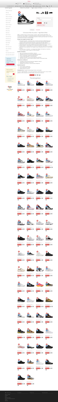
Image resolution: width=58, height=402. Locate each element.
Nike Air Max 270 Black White (22, 180)
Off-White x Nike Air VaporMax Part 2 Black (24, 304)
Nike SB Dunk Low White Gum (32, 119)
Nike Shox (7, 44)
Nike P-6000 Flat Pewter (21, 134)
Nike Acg (7, 12)
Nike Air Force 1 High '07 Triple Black (51, 366)
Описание (32, 29)
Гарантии (6, 400)
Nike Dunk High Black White (40, 320)
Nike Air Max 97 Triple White (31, 196)
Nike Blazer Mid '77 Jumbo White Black (33, 320)
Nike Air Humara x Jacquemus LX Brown (33, 273)
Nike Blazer (8, 28)
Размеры (6, 395)
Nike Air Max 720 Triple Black (50, 196)
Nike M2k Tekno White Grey (50, 227)
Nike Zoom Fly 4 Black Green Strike (51, 289)
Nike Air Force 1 (8, 14)
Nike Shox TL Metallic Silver (31, 242)
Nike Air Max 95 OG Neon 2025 (50, 134)
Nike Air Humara (8, 18)
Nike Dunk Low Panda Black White (42, 103)
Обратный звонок (10, 64)
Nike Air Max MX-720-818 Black (41, 196)
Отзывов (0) (38, 29)
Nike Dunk (7, 32)
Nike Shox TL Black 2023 (21, 242)
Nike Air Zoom (8, 26)
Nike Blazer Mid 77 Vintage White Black (24, 320)
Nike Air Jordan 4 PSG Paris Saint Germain (24, 227)
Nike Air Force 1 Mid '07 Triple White (51, 335)
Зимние (7, 50)
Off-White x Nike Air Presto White (32, 304)
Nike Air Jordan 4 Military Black (32, 227)
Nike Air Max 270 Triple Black (32, 180)
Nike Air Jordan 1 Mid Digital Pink (32, 211)
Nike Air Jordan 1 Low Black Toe (50, 149)
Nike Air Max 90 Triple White (50, 88)
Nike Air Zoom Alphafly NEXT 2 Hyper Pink (43, 289)
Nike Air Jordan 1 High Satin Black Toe (42, 211)
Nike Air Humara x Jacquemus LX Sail (23, 273)
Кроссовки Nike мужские (10, 54)
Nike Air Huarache (9, 16)
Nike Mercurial (8, 38)
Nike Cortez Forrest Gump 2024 (22, 103)
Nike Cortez (8, 30)
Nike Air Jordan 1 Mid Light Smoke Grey (24, 211)
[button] (47, 6)
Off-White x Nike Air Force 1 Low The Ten (24, 289)
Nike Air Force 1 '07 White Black (50, 119)
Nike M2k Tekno (8, 36)
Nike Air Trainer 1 (9, 24)
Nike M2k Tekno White (40, 227)
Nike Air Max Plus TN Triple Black (32, 165)
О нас (23, 6)
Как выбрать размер (37, 6)
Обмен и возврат (28, 6)
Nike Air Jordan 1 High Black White (51, 211)
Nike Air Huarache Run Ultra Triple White (43, 258)
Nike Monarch (8, 40)
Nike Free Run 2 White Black (22, 258)
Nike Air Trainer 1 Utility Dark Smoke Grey (24, 335)
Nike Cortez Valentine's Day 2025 (32, 103)
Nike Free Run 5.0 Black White (32, 258)
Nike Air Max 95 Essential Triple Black (42, 134)
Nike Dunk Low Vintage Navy (50, 103)
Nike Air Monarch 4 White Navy (41, 242)
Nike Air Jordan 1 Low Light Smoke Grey (24, 165)
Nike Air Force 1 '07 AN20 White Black (42, 119)
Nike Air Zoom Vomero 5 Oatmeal (51, 180)
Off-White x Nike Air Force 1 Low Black (33, 289)
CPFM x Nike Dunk (9, 10)
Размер (39, 18)
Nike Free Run (8, 34)
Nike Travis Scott (8, 46)
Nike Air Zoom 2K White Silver (50, 273)
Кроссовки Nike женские (10, 52)
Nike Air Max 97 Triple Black (22, 196)
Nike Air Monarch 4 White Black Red (51, 242)
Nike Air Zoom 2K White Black (41, 273)
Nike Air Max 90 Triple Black (41, 88)
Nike (29, 1)
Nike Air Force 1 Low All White (22, 88)
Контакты (43, 6)
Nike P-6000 (8, 42)
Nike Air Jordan (8, 20)
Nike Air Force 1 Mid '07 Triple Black (42, 335)
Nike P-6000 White (30, 134)
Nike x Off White (8, 48)
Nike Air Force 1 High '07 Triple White (42, 366)
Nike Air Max (8, 22)
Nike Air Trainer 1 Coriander (31, 335)
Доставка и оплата (18, 6)
